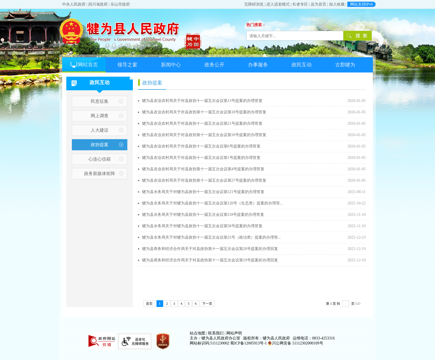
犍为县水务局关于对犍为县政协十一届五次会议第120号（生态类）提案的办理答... (165, 203)
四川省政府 (98, 4)
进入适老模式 (278, 4)
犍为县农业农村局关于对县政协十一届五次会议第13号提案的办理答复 (165, 101)
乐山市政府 (120, 4)
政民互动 (302, 65)
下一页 (207, 304)
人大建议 (99, 130)
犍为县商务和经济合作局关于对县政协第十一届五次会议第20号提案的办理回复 (165, 249)
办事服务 (258, 65)
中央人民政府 (73, 4)
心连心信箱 (99, 159)
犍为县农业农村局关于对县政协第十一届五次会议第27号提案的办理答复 (165, 180)
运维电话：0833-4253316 (314, 338)
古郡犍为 (345, 65)
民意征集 (99, 101)
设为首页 (318, 4)
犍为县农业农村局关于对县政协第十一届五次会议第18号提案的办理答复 (165, 112)
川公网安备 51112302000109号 (295, 343)
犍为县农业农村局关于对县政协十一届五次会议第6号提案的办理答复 (165, 146)
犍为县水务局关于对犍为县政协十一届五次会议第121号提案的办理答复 (165, 192)
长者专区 (300, 4)
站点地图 (197, 333)
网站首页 (84, 65)
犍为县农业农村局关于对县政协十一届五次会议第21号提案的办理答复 (165, 123)
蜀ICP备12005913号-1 (248, 343)
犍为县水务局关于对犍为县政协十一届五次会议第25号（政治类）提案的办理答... (165, 237)
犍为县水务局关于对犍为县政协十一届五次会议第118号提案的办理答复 (165, 214)
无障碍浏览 (254, 4)
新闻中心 (171, 65)
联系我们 (216, 333)
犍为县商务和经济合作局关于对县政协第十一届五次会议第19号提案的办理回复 (165, 260)
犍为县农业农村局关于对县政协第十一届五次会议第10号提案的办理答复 (165, 135)
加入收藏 (337, 4)
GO (357, 304)
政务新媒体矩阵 (99, 173)
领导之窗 (127, 65)
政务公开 (214, 65)
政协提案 (99, 144)
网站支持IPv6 (361, 4)
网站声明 (234, 333)
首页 (149, 304)
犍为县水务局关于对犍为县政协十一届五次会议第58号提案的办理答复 (165, 226)
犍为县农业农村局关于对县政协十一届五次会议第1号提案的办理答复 (165, 158)
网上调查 (99, 115)
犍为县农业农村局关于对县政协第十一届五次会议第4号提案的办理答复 (165, 169)
